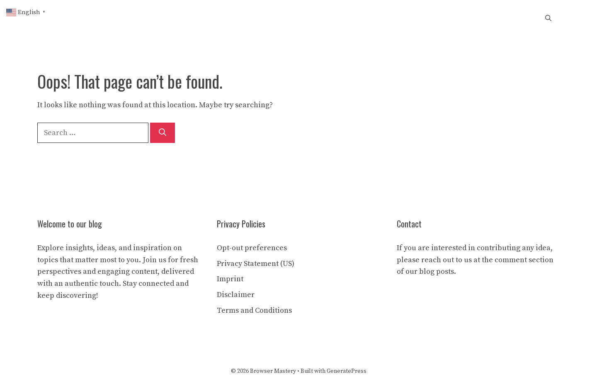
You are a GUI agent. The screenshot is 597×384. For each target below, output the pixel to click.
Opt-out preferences (252, 248)
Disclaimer (236, 294)
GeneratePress (346, 371)
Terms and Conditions (254, 310)
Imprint (230, 279)
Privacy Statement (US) (255, 263)
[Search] (162, 133)
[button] (548, 18)
